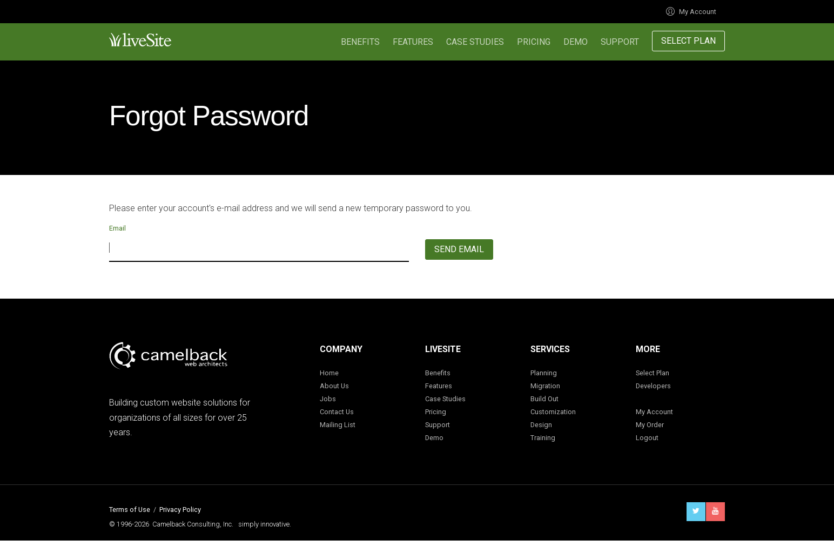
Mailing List (337, 425)
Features (413, 42)
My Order (650, 425)
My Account (691, 12)
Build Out (544, 399)
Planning (543, 373)
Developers (653, 386)
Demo (575, 42)
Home (329, 373)
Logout (647, 438)
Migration (545, 386)
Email (117, 228)
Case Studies (475, 42)
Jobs (328, 399)
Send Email (459, 249)
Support (620, 42)
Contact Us (337, 412)
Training (542, 438)
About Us (334, 386)
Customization (553, 412)
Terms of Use (129, 509)
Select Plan (688, 41)
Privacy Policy (180, 509)
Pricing (533, 42)
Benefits (360, 42)
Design (541, 425)
